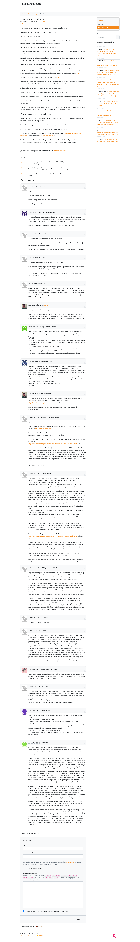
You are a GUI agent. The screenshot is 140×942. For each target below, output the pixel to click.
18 (21, 24)
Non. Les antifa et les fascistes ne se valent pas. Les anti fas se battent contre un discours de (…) (107, 63)
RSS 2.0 (40, 936)
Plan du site (23, 936)
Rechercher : (100, 34)
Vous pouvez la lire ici (60, 151)
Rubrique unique (33, 14)
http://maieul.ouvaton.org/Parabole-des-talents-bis (43, 403)
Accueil (24, 14)
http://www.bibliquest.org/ (43, 428)
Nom (24, 845)
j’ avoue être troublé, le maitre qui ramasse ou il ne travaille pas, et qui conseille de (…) (107, 142)
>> (117, 37)
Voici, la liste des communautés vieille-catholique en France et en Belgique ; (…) (107, 113)
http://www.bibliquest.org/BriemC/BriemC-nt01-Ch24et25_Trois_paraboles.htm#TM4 (53, 444)
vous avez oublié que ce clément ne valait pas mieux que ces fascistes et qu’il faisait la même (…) (107, 132)
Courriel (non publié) (29, 853)
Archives (100, 21)
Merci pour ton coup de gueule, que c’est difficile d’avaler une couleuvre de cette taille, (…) (108, 94)
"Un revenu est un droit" (46, 136)
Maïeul (43, 21)
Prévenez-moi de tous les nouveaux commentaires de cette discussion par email (47, 911)
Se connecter (32, 936)
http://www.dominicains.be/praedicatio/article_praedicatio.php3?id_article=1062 (53, 536)
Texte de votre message (30, 873)
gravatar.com (70, 862)
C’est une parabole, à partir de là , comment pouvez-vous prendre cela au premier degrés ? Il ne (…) (107, 122)
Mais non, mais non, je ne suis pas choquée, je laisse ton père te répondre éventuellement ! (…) (108, 73)
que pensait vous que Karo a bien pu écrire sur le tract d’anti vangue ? (108, 103)
